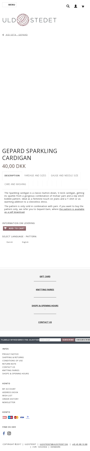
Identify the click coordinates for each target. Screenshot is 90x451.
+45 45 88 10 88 (79, 444)
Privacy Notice (10, 354)
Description (12, 175)
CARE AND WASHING (15, 184)
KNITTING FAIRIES (10, 370)
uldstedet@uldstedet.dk (54, 444)
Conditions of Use (12, 360)
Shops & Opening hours (15, 373)
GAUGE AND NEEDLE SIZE (64, 175)
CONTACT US (8, 367)
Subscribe (68, 340)
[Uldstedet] (29, 19)
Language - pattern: (19, 236)
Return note (9, 364)
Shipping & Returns (13, 357)
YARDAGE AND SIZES (35, 175)
